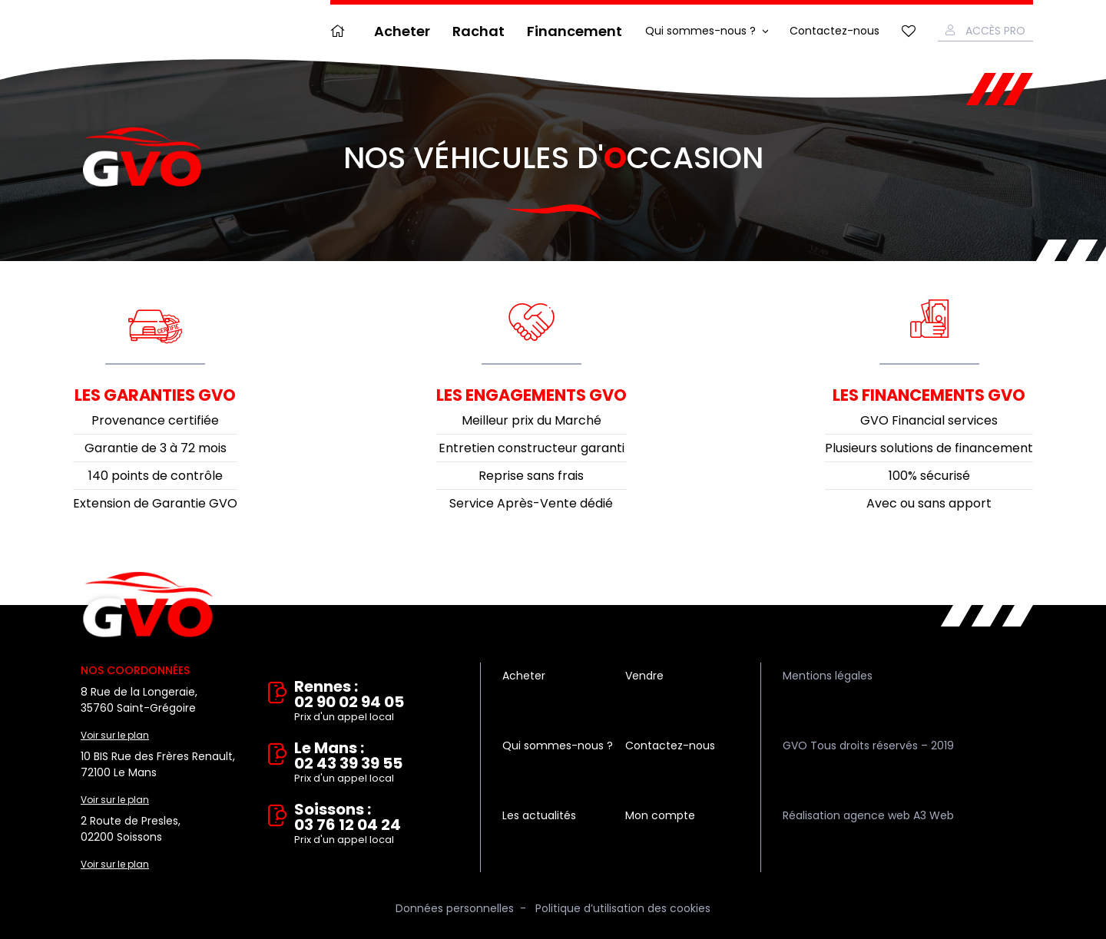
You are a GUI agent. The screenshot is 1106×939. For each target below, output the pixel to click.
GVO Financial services (929, 420)
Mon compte (660, 815)
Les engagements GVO (531, 395)
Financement (574, 31)
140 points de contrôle (155, 475)
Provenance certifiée (155, 420)
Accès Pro (995, 30)
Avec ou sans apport (929, 503)
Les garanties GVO (155, 395)
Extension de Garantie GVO (155, 503)
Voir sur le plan (115, 735)
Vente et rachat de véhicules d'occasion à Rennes (148, 605)
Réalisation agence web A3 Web (868, 815)
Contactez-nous (834, 30)
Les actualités (539, 815)
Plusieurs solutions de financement (929, 448)
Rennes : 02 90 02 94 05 (376, 702)
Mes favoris (909, 31)
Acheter (402, 31)
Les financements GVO (929, 395)
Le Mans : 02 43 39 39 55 (376, 763)
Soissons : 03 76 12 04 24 (376, 825)
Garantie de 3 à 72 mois (155, 448)
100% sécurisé (929, 475)
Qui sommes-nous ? (700, 30)
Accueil (341, 31)
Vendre (644, 675)
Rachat (478, 31)
